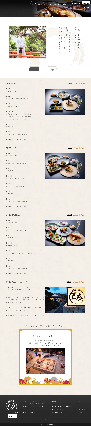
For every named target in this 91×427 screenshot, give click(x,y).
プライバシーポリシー (59, 413)
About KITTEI (57, 404)
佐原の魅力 (82, 410)
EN (87, 6)
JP (85, 6)
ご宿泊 (80, 407)
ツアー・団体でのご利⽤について (62, 407)
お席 (80, 404)
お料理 (80, 401)
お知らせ (81, 413)
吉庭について (57, 401)
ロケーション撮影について (60, 410)
